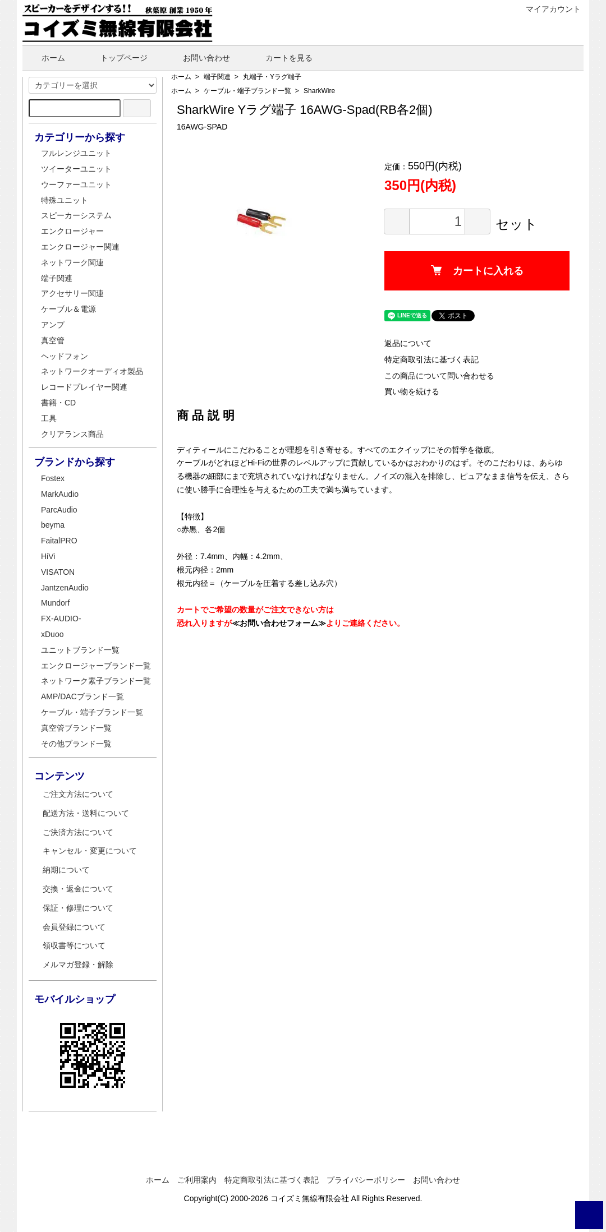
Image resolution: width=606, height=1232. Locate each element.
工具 (49, 418)
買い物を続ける (411, 391)
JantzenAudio (65, 587)
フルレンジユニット (76, 153)
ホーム (45, 57)
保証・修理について (78, 907)
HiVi (48, 556)
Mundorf (55, 602)
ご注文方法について (78, 794)
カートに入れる (477, 270)
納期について (66, 869)
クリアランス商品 (72, 434)
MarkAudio (60, 494)
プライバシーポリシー (366, 1179)
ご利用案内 (197, 1179)
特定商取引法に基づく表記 (431, 359)
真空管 (53, 340)
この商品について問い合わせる (439, 375)
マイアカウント (547, 8)
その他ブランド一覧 (76, 743)
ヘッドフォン (64, 356)
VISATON (58, 571)
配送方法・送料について (86, 813)
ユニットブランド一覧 (80, 649)
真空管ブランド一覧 (76, 727)
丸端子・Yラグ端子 (272, 77)
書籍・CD (58, 402)
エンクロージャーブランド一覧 (96, 665)
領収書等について (74, 945)
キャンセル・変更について (90, 850)
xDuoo (52, 634)
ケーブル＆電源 (68, 308)
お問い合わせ (198, 57)
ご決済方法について (78, 832)
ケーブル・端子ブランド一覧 (247, 91)
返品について (407, 343)
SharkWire (319, 91)
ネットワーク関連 (72, 262)
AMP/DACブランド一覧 (82, 696)
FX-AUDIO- (61, 618)
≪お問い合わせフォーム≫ (279, 623)
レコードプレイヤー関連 (84, 386)
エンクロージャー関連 (80, 246)
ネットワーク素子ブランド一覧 (96, 680)
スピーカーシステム (76, 215)
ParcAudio (59, 509)
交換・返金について (78, 888)
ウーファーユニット (76, 184)
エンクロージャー (72, 231)
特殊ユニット (64, 200)
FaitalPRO (59, 540)
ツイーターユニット (76, 168)
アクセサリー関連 (72, 293)
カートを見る (281, 57)
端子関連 (217, 77)
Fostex (53, 478)
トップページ (116, 57)
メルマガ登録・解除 (78, 964)
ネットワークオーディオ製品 (92, 371)
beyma (53, 524)
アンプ (53, 324)
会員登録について (74, 926)
